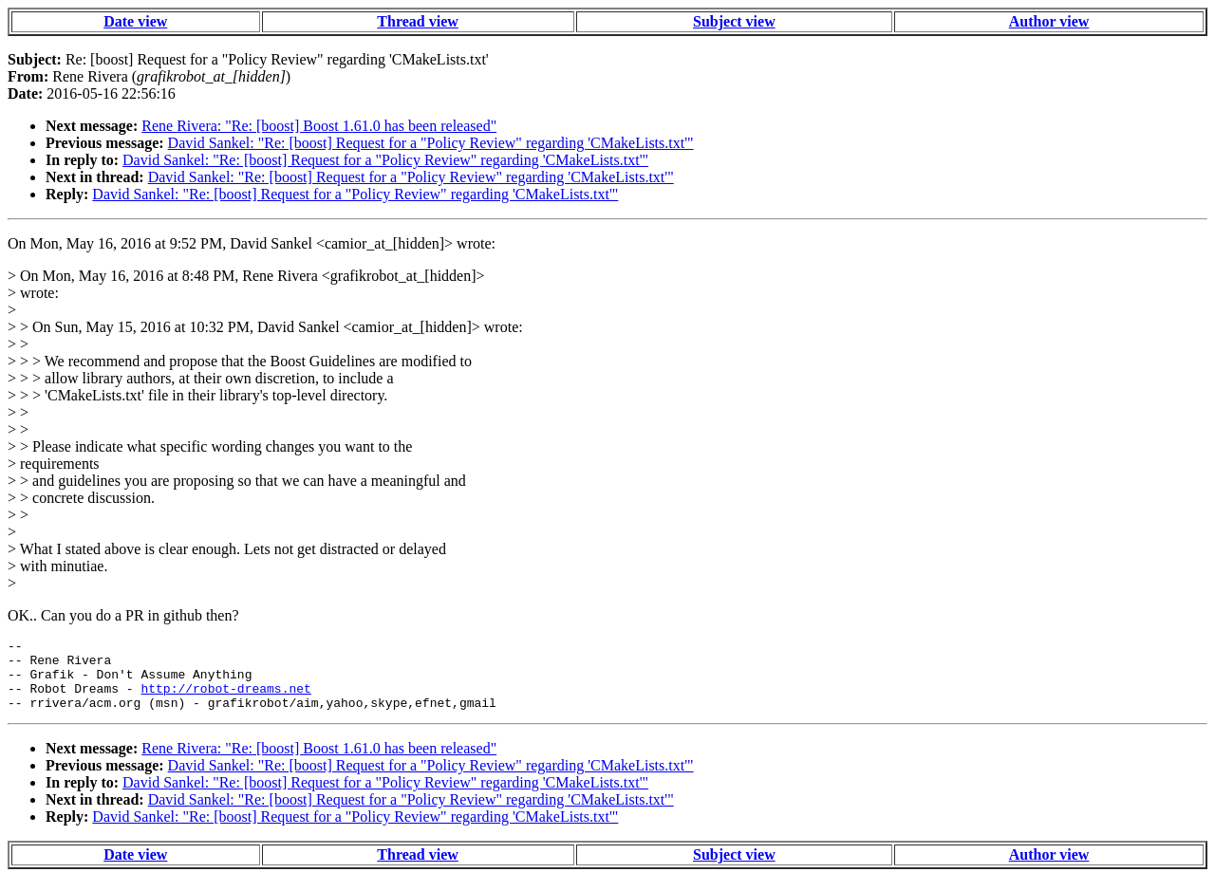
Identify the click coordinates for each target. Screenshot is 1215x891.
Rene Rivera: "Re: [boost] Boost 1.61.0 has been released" (318, 126)
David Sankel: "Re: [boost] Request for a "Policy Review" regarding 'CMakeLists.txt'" (431, 143)
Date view (135, 21)
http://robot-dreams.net (225, 699)
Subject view (734, 21)
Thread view (417, 21)
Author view (1049, 21)
